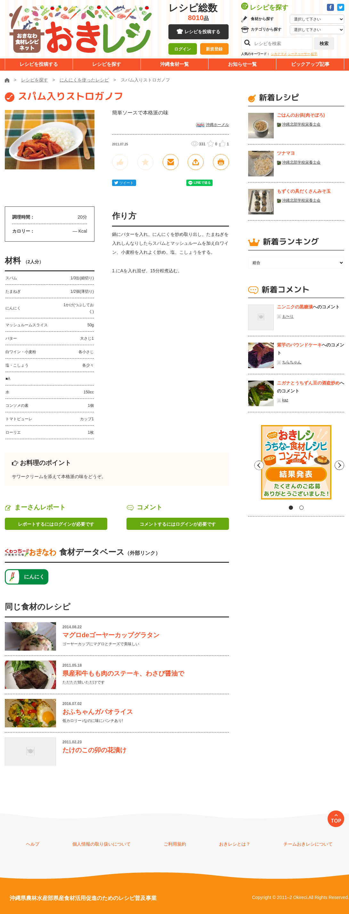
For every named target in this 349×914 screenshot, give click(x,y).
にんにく (34, 576)
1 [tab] (291, 508)
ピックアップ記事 (310, 64)
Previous (253, 464)
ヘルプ (32, 844)
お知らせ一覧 (242, 64)
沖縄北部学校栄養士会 (301, 124)
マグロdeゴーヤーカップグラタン (110, 635)
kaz (285, 400)
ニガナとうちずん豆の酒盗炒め (308, 382)
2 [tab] (301, 508)
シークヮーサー (299, 54)
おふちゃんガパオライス (97, 711)
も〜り (288, 316)
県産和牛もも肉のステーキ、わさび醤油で (123, 673)
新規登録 (214, 49)
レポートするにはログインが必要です (56, 524)
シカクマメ (279, 54)
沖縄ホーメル (217, 124)
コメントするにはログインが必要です (178, 524)
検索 (324, 43)
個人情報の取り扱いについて (101, 844)
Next (339, 464)
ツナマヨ (286, 153)
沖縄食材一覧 (174, 64)
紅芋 (314, 54)
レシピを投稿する (202, 32)
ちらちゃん (291, 362)
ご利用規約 (175, 844)
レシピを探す (106, 64)
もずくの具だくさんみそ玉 (304, 191)
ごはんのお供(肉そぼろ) (301, 115)
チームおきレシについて (308, 844)
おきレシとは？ (234, 844)
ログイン (182, 49)
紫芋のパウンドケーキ (299, 344)
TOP (336, 820)
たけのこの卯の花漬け (94, 750)
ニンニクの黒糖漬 (295, 306)
